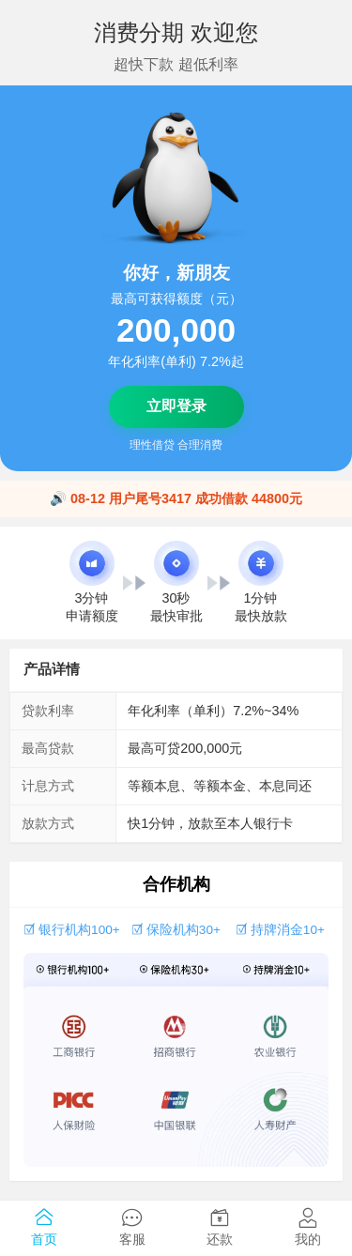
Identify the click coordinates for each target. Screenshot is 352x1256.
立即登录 (176, 406)
